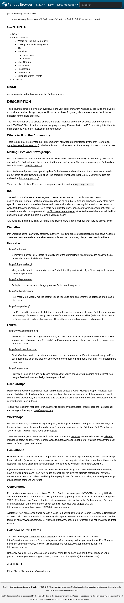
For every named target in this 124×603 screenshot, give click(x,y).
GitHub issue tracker (79, 587)
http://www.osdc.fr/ (103, 520)
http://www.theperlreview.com (40, 536)
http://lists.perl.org (34, 165)
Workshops (23, 65)
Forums (27, 58)
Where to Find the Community (32, 41)
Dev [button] (50, 4)
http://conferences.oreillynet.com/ (24, 507)
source (26, 13)
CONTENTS (16, 27)
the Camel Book (70, 255)
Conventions (23, 72)
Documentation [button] (66, 4)
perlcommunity (14, 13)
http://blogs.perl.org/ (20, 264)
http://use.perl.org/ (19, 306)
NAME (15, 34)
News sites (28, 55)
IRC (19, 48)
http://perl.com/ (17, 249)
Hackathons (23, 69)
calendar (108, 436)
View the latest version (90, 19)
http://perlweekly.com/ (21, 291)
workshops (61, 463)
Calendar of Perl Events (29, 76)
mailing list (118, 596)
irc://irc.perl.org (14, 201)
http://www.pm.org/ (43, 410)
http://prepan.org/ (18, 368)
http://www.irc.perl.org (27, 208)
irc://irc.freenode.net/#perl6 (61, 211)
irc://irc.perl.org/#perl (84, 201)
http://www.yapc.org (59, 507)
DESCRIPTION (20, 37)
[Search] (100, 5)
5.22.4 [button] (40, 4)
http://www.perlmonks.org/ (23, 330)
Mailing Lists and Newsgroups (32, 44)
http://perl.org (67, 142)
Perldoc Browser (17, 4)
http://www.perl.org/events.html (82, 543)
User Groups (24, 62)
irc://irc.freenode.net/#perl (96, 208)
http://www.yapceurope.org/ (72, 440)
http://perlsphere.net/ (20, 279)
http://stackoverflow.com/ (23, 349)
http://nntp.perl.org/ (29, 178)
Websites (22, 51)
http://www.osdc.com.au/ (29, 520)
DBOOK (44, 587)
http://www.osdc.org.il (67, 520)
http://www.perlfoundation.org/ (23, 145)
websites (75, 436)
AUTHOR (17, 79)
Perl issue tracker (103, 596)
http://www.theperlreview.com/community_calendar (34, 540)
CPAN (32, 13)
